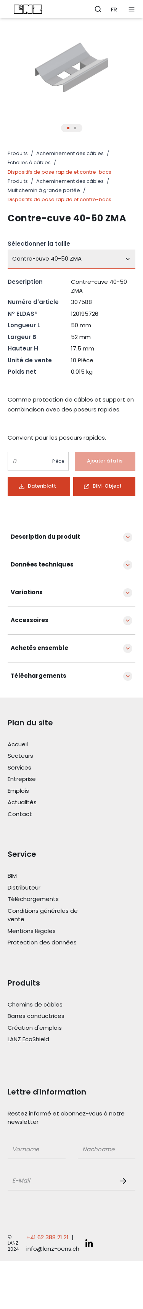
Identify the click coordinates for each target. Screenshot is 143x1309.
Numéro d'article (33, 302)
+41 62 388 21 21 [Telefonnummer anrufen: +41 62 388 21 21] (47, 1237)
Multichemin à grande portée (44, 190)
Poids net (22, 372)
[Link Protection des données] (50, 942)
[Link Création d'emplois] (50, 1028)
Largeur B (22, 337)
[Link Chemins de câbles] (50, 1004)
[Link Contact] (50, 814)
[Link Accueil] (50, 744)
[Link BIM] (50, 876)
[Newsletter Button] (125, 1181)
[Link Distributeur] (50, 887)
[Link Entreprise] (50, 779)
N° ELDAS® (22, 314)
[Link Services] (50, 767)
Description (25, 282)
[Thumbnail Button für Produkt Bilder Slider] (68, 128)
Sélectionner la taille (39, 244)
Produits (18, 153)
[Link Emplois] (50, 791)
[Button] (105, 461)
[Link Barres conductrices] (50, 1016)
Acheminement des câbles (70, 153)
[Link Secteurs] (50, 756)
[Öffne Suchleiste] (98, 9)
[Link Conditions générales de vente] (50, 915)
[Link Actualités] (50, 802)
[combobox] (71, 259)
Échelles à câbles (29, 162)
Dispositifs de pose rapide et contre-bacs (59, 172)
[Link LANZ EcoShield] (50, 1039)
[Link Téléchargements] (50, 899)
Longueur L (24, 325)
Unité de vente (30, 360)
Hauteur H (23, 348)
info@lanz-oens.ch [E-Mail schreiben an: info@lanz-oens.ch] (52, 1249)
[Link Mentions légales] (50, 931)
